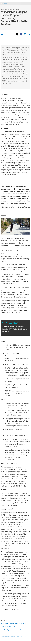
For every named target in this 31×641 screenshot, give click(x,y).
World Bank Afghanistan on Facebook (11, 630)
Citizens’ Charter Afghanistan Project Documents (14, 623)
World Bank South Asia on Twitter (10, 633)
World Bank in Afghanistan (8, 626)
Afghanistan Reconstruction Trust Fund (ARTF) (13, 636)
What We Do (4, 3)
